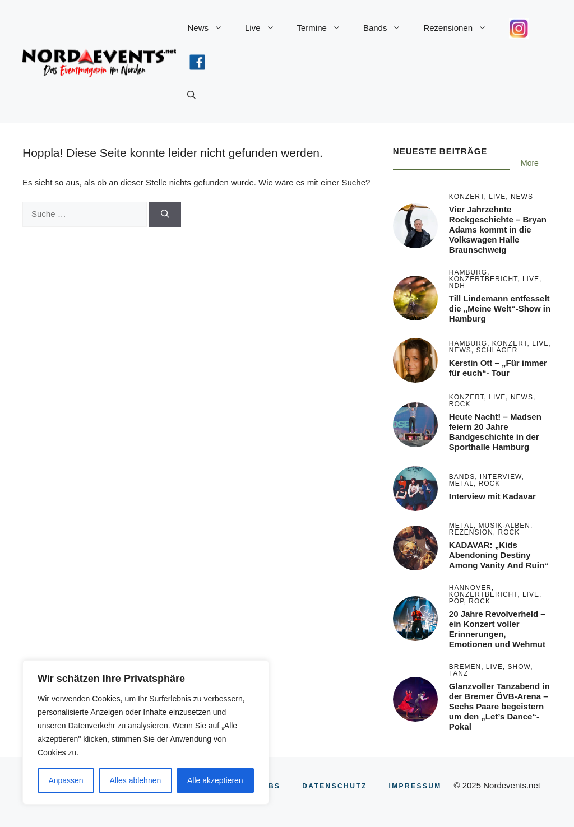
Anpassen (65, 780)
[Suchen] (165, 214)
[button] (191, 95)
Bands (388, 28)
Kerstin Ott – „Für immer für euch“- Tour (498, 368)
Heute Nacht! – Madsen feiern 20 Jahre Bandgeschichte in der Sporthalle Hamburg (495, 432)
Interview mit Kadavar (492, 496)
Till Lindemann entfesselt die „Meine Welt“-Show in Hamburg (499, 308)
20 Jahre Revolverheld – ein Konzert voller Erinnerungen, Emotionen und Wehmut (497, 629)
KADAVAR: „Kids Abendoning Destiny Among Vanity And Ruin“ (499, 555)
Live (265, 28)
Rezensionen (460, 28)
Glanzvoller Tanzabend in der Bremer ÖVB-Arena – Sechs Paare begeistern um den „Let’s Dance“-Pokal (499, 706)
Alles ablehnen (135, 780)
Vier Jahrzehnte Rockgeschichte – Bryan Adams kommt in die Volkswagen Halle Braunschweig (498, 229)
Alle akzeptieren (215, 780)
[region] (145, 732)
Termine (324, 28)
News (210, 28)
